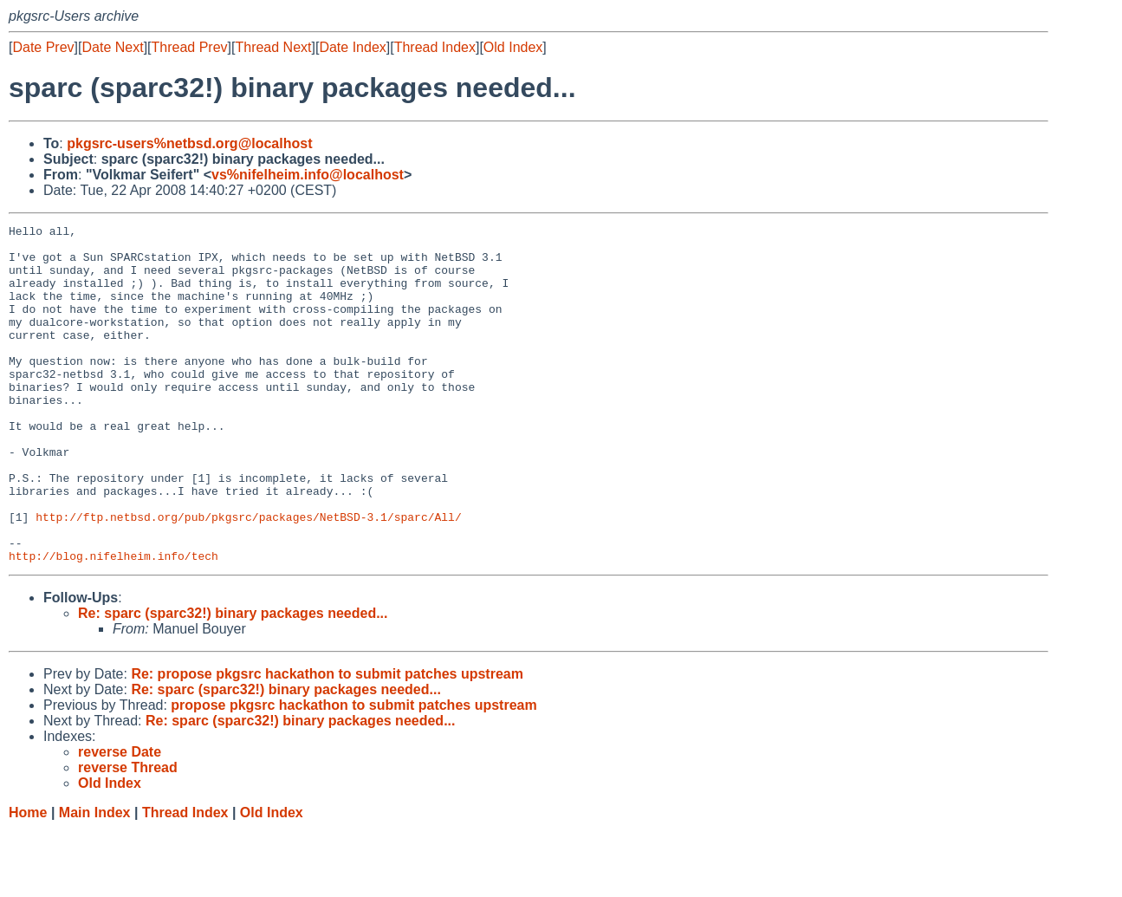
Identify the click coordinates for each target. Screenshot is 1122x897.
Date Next (112, 47)
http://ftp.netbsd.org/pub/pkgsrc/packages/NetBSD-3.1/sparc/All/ (248, 576)
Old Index (512, 47)
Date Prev (43, 47)
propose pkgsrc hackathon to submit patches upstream (353, 772)
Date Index (352, 47)
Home (28, 880)
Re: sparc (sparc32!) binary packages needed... (232, 680)
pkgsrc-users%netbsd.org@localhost (189, 143)
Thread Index (435, 47)
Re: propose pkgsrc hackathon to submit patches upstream (327, 741)
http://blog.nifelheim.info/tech (113, 623)
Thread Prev (190, 47)
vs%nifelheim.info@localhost (307, 174)
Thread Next (273, 47)
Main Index (95, 880)
